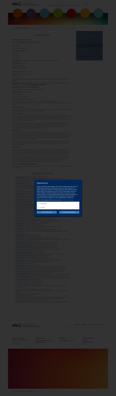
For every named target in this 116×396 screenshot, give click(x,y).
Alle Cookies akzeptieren (69, 212)
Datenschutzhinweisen (67, 200)
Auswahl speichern (47, 212)
